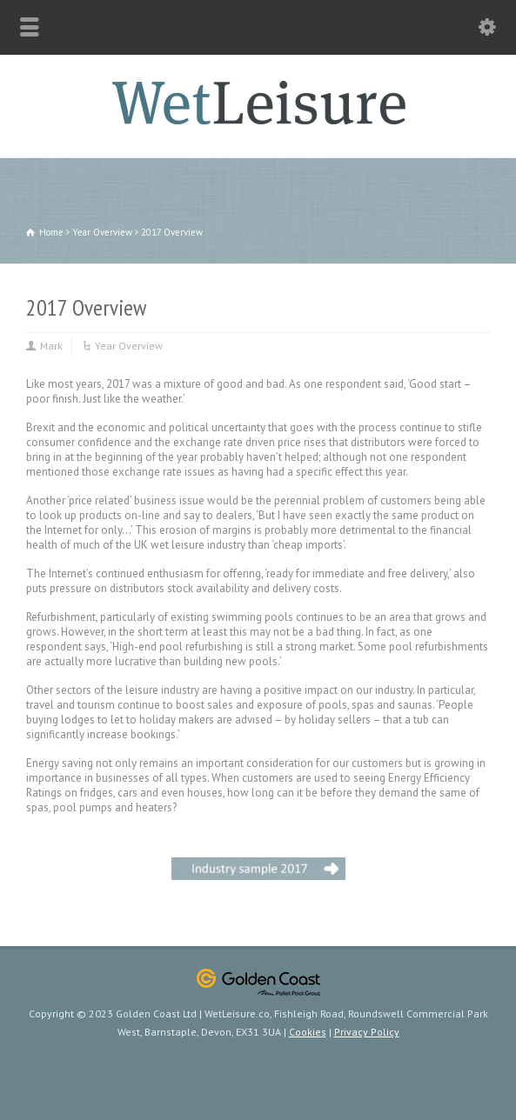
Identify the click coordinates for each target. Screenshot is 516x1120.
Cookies (307, 1031)
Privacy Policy (366, 1031)
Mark (51, 345)
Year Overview (129, 345)
